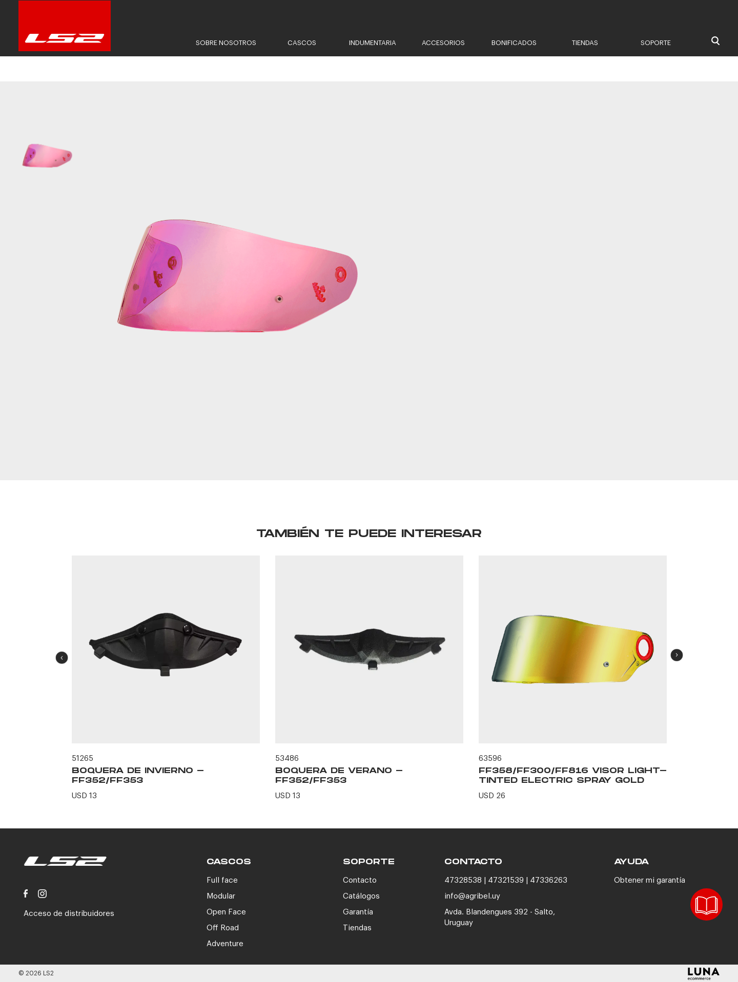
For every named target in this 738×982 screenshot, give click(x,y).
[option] (46, 165)
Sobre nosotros (226, 42)
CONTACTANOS (550, 423)
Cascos (302, 42)
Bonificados (514, 42)
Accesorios (443, 42)
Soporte (656, 42)
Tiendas (585, 42)
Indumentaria (372, 42)
